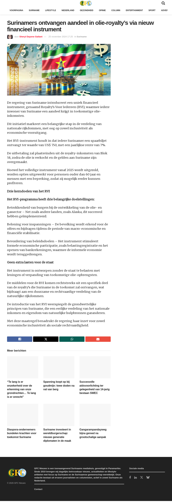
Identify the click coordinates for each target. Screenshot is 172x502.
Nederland (71, 10)
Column (122, 10)
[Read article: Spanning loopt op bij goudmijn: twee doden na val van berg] (59, 368)
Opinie (108, 10)
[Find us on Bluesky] (147, 479)
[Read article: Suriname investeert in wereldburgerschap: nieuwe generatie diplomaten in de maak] (59, 416)
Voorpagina (17, 10)
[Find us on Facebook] (130, 479)
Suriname (36, 10)
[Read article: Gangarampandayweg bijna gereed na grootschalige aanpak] (95, 416)
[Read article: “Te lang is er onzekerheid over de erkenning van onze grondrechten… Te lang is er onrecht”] (22, 368)
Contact (38, 490)
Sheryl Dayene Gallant (30, 36)
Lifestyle (53, 10)
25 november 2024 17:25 (61, 36)
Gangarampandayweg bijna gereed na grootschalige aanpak (92, 434)
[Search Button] (163, 3)
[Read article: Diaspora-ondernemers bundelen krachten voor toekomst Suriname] (22, 416)
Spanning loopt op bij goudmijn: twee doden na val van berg (59, 386)
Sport (160, 10)
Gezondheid (91, 10)
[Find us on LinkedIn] (135, 479)
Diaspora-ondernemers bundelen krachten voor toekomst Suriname (21, 434)
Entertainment (142, 10)
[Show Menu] (8, 3)
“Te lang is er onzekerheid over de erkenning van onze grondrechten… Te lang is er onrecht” (21, 390)
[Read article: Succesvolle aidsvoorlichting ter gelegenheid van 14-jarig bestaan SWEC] (95, 368)
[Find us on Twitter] (141, 479)
